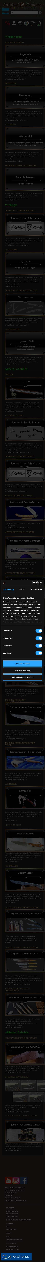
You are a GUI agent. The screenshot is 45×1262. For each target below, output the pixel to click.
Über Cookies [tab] (36, 589)
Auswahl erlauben (22, 670)
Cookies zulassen (22, 664)
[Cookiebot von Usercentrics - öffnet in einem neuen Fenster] (32, 582)
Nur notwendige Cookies (22, 678)
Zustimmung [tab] (8, 589)
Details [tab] (22, 589)
